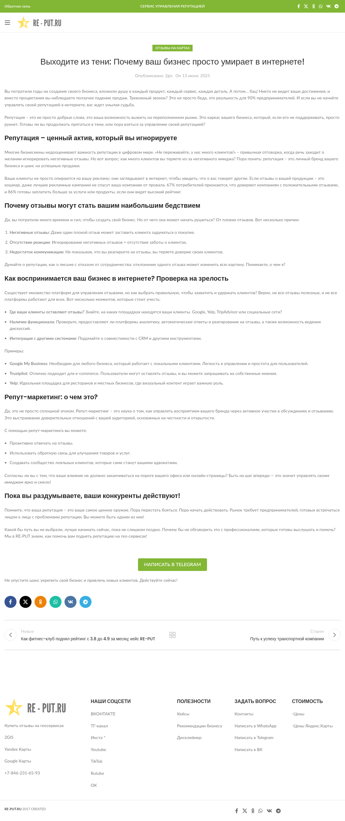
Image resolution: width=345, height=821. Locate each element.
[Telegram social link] (336, 6)
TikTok (97, 761)
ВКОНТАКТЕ (103, 713)
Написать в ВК (248, 749)
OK (94, 785)
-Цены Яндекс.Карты (312, 725)
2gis (168, 75)
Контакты (244, 713)
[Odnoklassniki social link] (313, 6)
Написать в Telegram (172, 564)
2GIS (9, 737)
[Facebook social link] (298, 6)
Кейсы (183, 713)
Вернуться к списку (172, 635)
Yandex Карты (17, 749)
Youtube (98, 749)
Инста (97, 737)
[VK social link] (328, 6)
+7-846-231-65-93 (22, 772)
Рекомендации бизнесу (199, 725)
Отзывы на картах (172, 48)
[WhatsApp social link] (320, 6)
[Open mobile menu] (8, 23)
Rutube (97, 773)
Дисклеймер (189, 737)
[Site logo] (39, 22)
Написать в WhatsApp (256, 725)
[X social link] (306, 6)
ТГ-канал (99, 725)
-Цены (298, 713)
